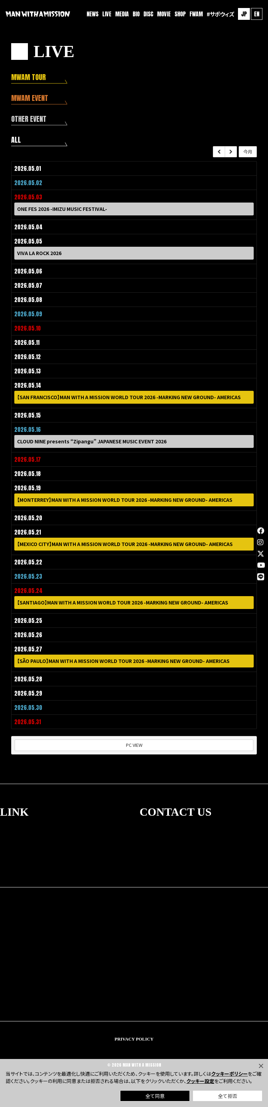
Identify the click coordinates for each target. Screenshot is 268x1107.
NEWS (92, 14)
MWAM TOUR (28, 77)
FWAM (196, 14)
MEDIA (122, 14)
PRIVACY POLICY (134, 1039)
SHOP (180, 14)
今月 (247, 152)
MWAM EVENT (29, 98)
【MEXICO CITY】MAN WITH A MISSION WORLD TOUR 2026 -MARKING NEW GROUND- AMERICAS (125, 544)
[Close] (261, 1066)
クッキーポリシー (229, 1073)
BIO (136, 14)
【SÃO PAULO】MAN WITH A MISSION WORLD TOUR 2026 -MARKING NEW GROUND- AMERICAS (123, 661)
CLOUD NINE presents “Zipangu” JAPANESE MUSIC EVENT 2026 (91, 441)
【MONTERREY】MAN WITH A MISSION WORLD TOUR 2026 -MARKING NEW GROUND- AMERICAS (124, 500)
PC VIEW (134, 745)
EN (256, 14)
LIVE (106, 14)
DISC (148, 14)
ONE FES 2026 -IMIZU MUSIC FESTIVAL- (62, 209)
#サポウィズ (220, 14)
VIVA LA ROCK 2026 (39, 253)
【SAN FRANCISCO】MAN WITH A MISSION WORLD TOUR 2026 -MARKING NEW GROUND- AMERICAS (129, 397)
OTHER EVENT (28, 118)
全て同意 (155, 1095)
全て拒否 (227, 1095)
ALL (16, 139)
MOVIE (164, 14)
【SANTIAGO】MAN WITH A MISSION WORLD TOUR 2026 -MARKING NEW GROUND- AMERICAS (122, 603)
